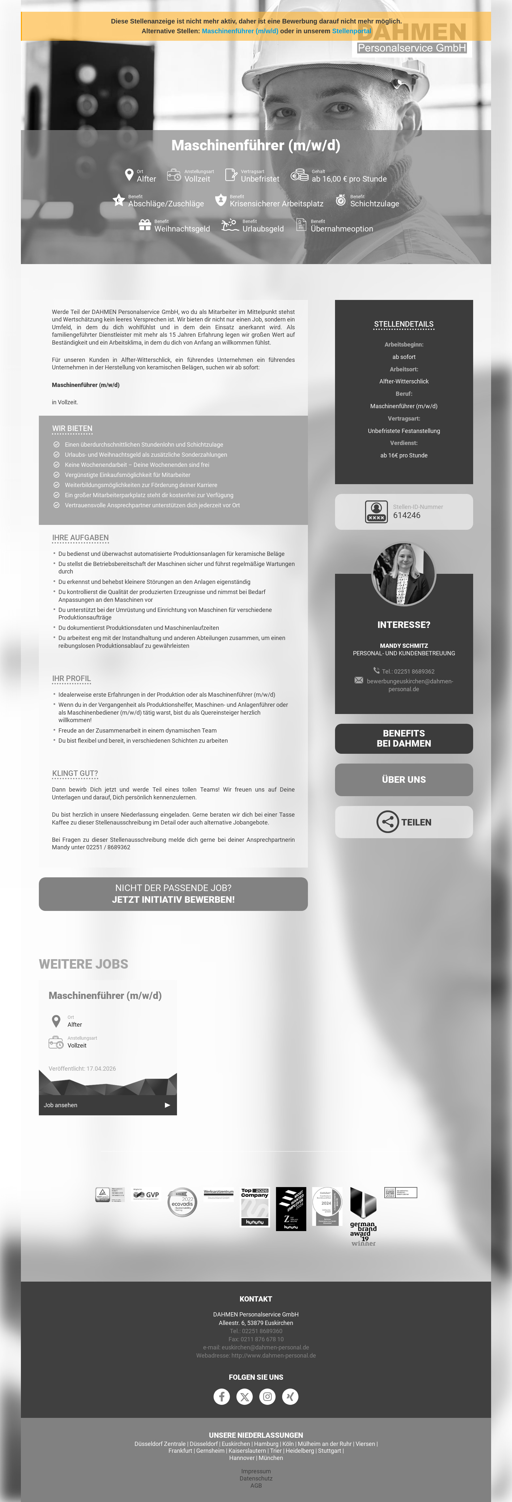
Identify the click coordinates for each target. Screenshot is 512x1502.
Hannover (242, 1457)
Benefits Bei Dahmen (404, 738)
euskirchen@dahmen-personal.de (265, 1347)
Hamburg (266, 1443)
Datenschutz (256, 1478)
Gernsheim (210, 1450)
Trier (276, 1450)
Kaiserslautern (247, 1450)
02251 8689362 (414, 671)
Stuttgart (329, 1450)
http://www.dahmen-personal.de (274, 1355)
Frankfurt (180, 1450)
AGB (256, 1485)
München (271, 1457)
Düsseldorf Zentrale (160, 1443)
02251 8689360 (262, 1331)
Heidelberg (300, 1450)
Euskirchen (236, 1443)
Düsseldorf (204, 1443)
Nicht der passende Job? (173, 894)
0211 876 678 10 (262, 1339)
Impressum (256, 1471)
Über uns (404, 779)
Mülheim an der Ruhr (325, 1443)
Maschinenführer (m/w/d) (240, 31)
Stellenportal (351, 31)
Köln (288, 1443)
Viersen (365, 1443)
